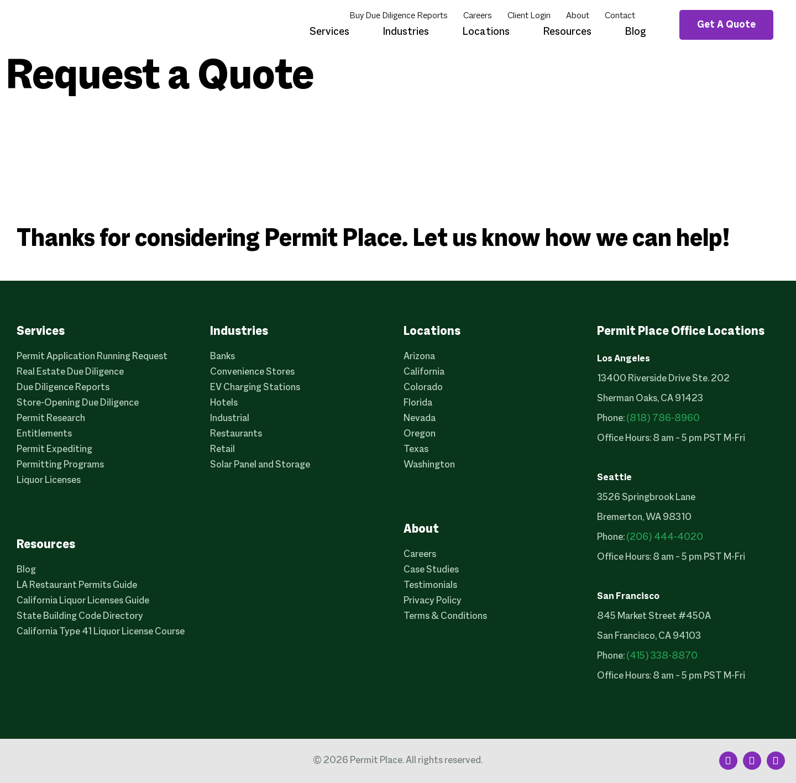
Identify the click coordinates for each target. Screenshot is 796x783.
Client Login (529, 16)
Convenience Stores (252, 372)
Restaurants (236, 434)
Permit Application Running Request (92, 356)
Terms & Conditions (445, 616)
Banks (222, 356)
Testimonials (430, 585)
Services (329, 32)
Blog (635, 32)
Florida (418, 403)
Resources (567, 32)
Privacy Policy (433, 601)
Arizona (419, 356)
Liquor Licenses (49, 480)
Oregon (420, 434)
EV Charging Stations (255, 387)
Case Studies (431, 570)
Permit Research (51, 418)
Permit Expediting (54, 449)
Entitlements (44, 434)
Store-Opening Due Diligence (78, 403)
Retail (222, 449)
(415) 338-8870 (662, 656)
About (577, 16)
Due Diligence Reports (63, 387)
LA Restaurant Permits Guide (77, 585)
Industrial (229, 418)
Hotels (224, 403)
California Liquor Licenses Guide (83, 601)
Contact (620, 16)
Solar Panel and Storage (260, 465)
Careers (477, 16)
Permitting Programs (60, 465)
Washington (429, 465)
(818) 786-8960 (663, 418)
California (424, 372)
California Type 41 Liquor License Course (101, 632)
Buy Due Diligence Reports (398, 16)
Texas (416, 449)
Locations (486, 32)
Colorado (423, 387)
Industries (406, 32)
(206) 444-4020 (664, 537)
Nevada (420, 418)
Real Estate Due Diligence (70, 372)
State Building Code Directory (80, 616)
